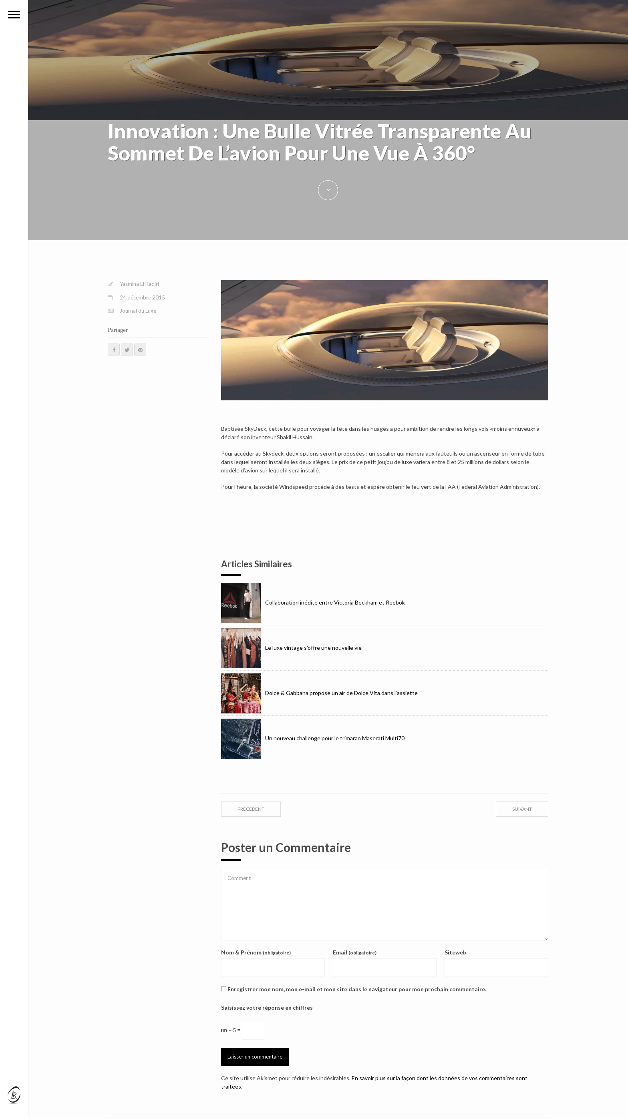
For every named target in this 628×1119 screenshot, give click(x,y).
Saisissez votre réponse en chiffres (267, 1007)
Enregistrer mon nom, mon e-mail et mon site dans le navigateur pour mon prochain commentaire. (356, 989)
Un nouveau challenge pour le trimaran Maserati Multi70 (313, 738)
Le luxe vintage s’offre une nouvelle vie (291, 647)
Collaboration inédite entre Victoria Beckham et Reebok (313, 602)
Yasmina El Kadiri (139, 284)
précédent (251, 809)
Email (354, 952)
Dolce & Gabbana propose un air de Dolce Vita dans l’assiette (319, 692)
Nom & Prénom (256, 952)
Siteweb (455, 952)
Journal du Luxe (138, 310)
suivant (522, 809)
